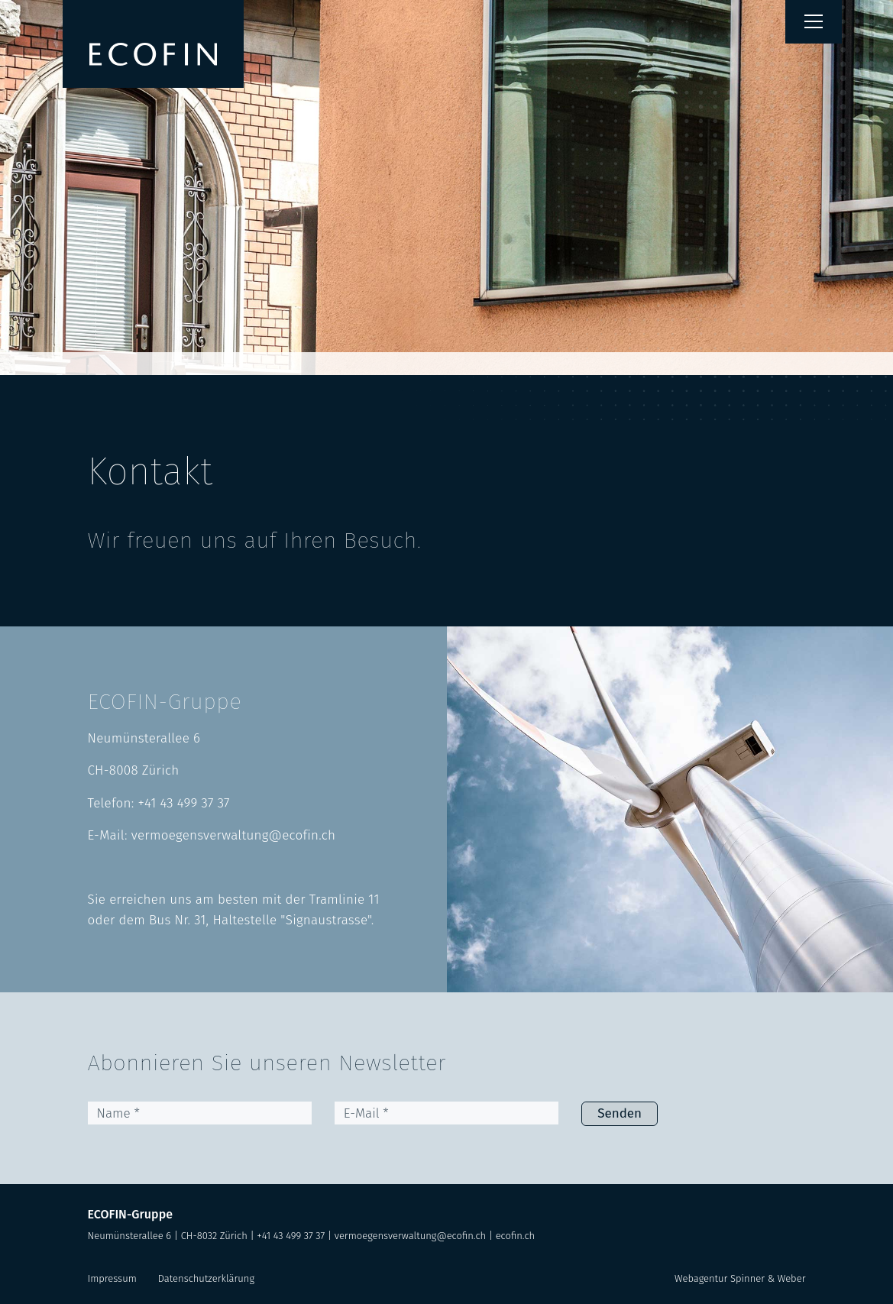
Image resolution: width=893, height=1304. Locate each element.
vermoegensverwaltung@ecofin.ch (233, 835)
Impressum (112, 1278)
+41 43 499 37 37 (183, 803)
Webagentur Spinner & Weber (740, 1278)
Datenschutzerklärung (206, 1278)
